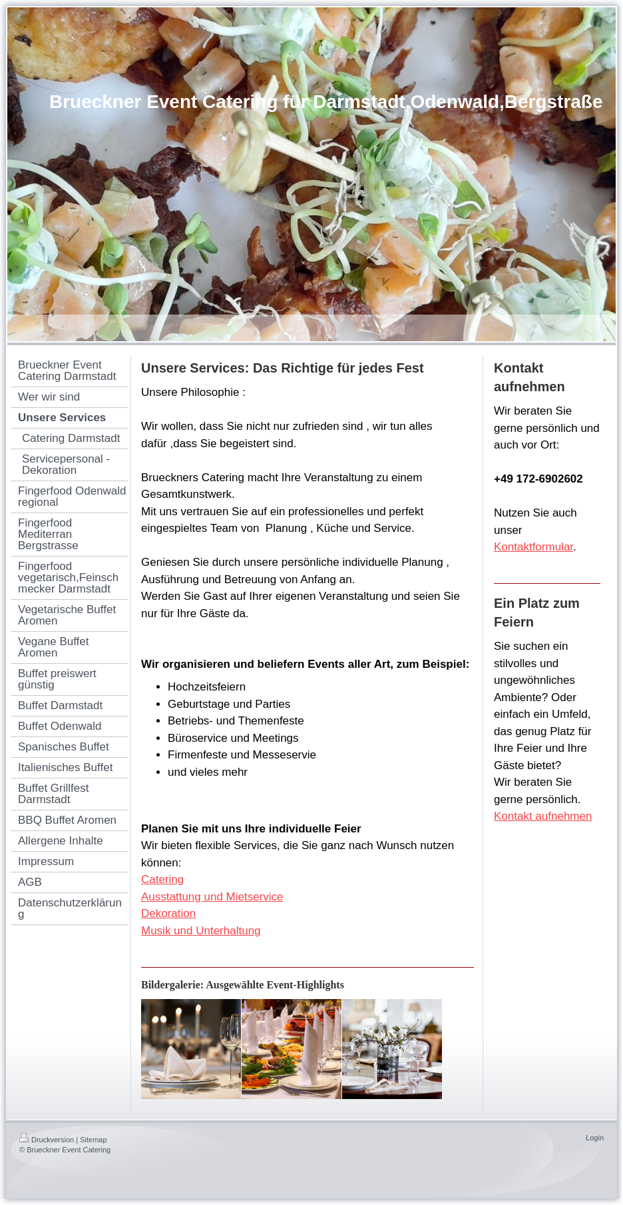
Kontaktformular (533, 547)
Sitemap (93, 1140)
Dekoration (168, 913)
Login (595, 1138)
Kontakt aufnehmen (543, 816)
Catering (162, 879)
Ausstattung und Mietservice (212, 896)
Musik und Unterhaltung (201, 930)
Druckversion (46, 1140)
